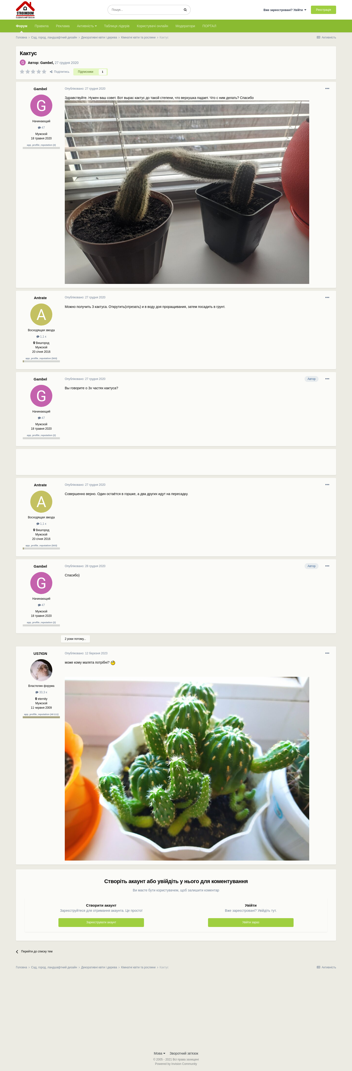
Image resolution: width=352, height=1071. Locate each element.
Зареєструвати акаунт (101, 922)
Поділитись (59, 71)
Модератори (185, 26)
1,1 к (41, 336)
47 (41, 127)
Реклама (63, 26)
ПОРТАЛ (209, 26)
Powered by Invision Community (176, 1064)
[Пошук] (144, 9)
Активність (87, 26)
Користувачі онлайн (152, 26)
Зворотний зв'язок (184, 1053)
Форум (21, 28)
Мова (159, 1053)
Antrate (40, 298)
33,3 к (41, 692)
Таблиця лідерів (117, 26)
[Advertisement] (154, 464)
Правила (42, 26)
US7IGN (40, 653)
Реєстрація (323, 10)
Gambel (46, 63)
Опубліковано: (85, 88)
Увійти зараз (250, 922)
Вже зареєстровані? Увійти (285, 10)
